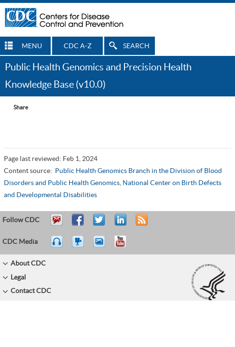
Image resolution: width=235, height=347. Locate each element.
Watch (79, 245)
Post (119, 224)
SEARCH (136, 46)
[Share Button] (16, 107)
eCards (101, 245)
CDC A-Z (78, 46)
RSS (140, 224)
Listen (57, 245)
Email (56, 224)
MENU (32, 46)
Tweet (100, 224)
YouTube (125, 245)
